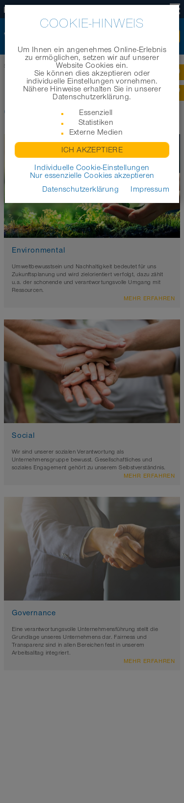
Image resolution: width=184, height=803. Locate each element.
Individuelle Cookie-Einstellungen (91, 168)
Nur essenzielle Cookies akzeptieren (92, 175)
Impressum (150, 189)
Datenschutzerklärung (80, 189)
